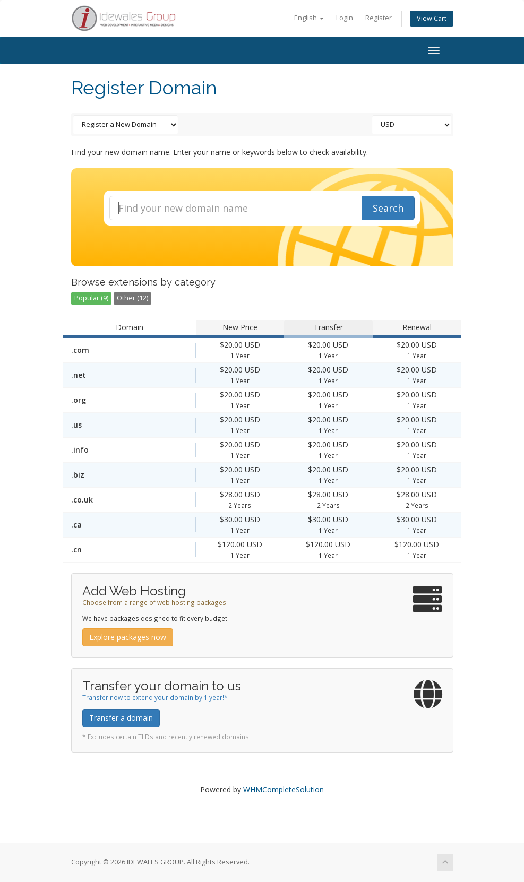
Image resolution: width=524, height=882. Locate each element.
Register (378, 17)
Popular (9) (91, 297)
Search (388, 208)
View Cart (431, 18)
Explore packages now (127, 637)
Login (344, 17)
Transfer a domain (121, 718)
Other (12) (132, 297)
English (309, 17)
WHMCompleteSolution (283, 789)
